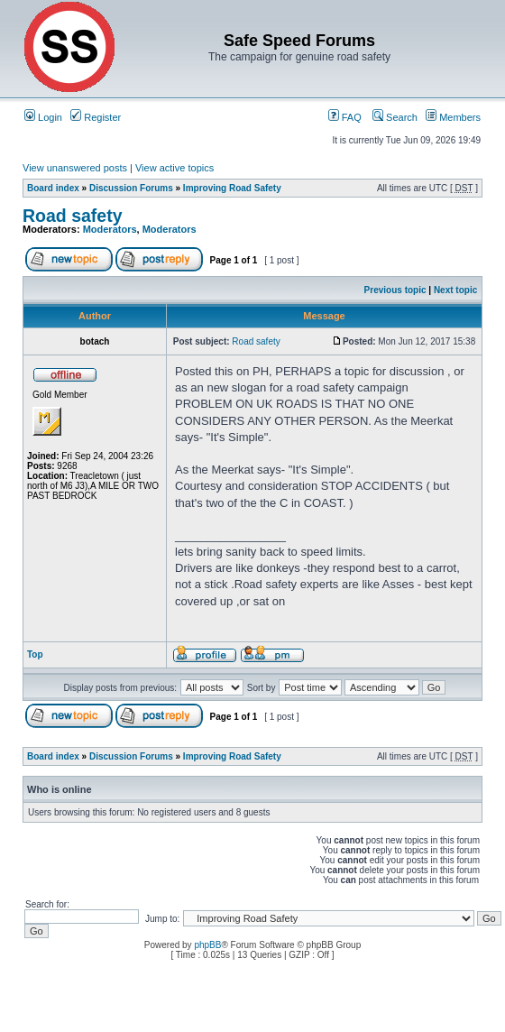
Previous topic (395, 290)
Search (395, 117)
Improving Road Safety (232, 188)
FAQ (345, 117)
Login (43, 117)
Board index (53, 188)
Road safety (73, 216)
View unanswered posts (75, 167)
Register (95, 117)
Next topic (455, 290)
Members (453, 117)
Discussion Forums (131, 188)
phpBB (207, 945)
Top (35, 654)
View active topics (174, 167)
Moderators (110, 229)
